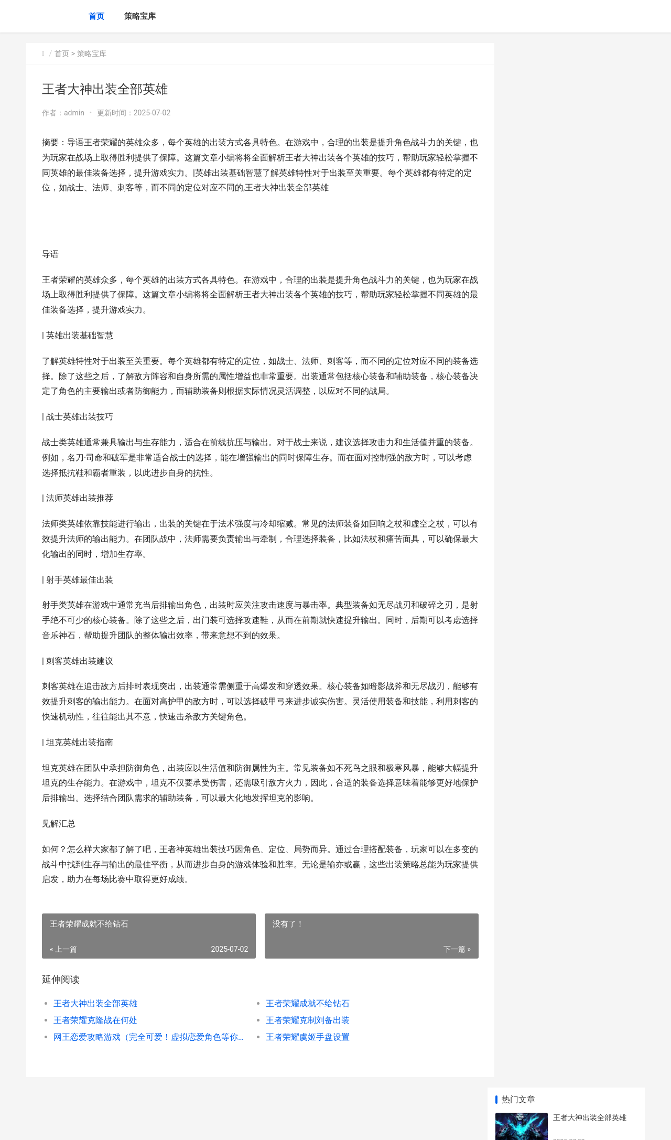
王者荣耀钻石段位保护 (589, 313)
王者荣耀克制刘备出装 (299, 1020)
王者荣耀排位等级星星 (589, 517)
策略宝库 (140, 16)
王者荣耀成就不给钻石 (299, 1003)
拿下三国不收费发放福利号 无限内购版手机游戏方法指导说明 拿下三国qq (594, 768)
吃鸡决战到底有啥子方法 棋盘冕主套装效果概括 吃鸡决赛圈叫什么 (594, 645)
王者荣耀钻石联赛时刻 (589, 476)
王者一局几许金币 (582, 594)
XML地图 (215, 1123)
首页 (96, 16)
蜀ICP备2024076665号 (169, 1123)
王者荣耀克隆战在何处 (95, 1020)
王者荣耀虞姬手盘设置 (299, 1037)
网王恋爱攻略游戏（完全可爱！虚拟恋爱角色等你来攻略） (144, 1037)
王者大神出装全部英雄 (95, 1003)
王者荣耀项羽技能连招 (589, 354)
